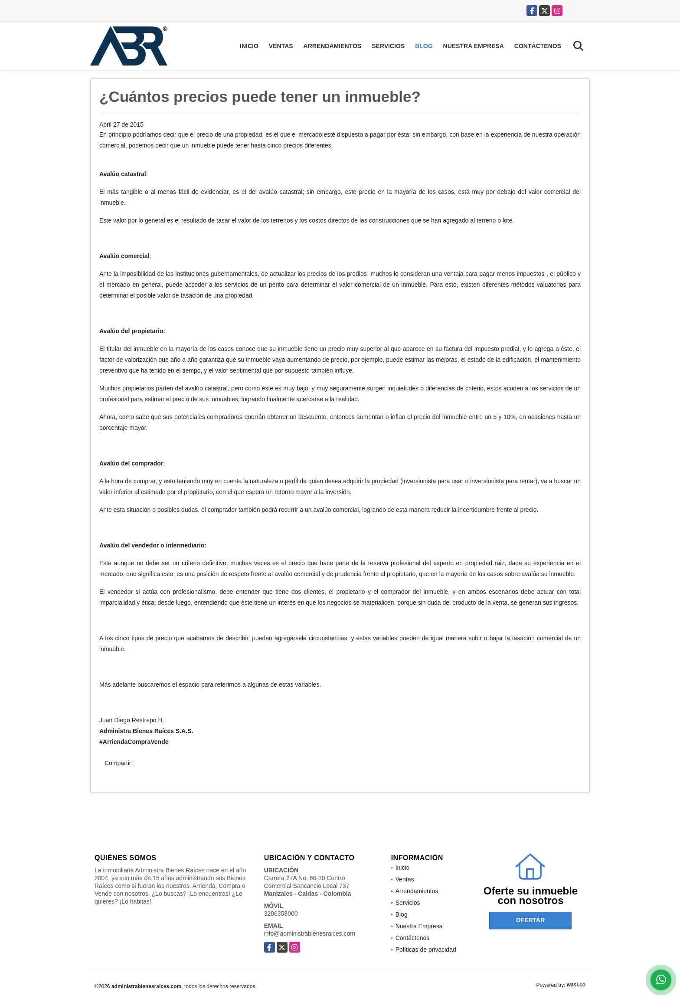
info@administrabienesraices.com (309, 933)
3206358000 (281, 913)
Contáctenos (537, 46)
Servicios (388, 46)
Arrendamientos (333, 46)
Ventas (281, 46)
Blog (423, 46)
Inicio (249, 46)
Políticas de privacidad (426, 949)
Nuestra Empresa (473, 46)
